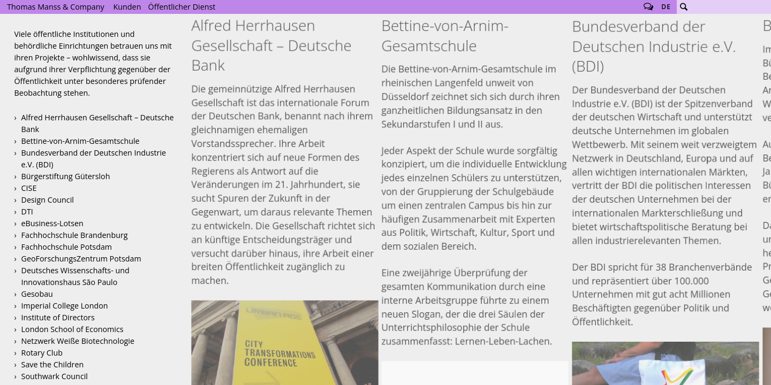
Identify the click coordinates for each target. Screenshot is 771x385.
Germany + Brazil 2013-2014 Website (666, 342)
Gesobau (37, 294)
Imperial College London (64, 306)
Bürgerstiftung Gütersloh (65, 176)
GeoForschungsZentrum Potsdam (81, 258)
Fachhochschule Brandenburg (74, 235)
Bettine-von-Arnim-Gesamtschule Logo (475, 237)
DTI (27, 211)
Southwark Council (54, 376)
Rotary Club (42, 353)
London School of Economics (72, 329)
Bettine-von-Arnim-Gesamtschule (80, 141)
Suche (684, 7)
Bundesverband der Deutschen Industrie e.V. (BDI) (94, 159)
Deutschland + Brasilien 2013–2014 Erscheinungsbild (666, 220)
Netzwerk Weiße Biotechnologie (77, 341)
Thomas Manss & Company (55, 7)
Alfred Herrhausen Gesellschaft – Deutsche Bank (97, 123)
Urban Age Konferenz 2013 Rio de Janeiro (284, 191)
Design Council (47, 200)
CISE (29, 188)
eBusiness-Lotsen (52, 223)
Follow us (648, 7)
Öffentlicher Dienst (182, 7)
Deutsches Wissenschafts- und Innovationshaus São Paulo (75, 276)
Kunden (127, 7)
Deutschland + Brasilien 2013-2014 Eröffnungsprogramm (666, 281)
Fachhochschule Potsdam (66, 247)
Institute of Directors (58, 317)
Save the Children (52, 364)
